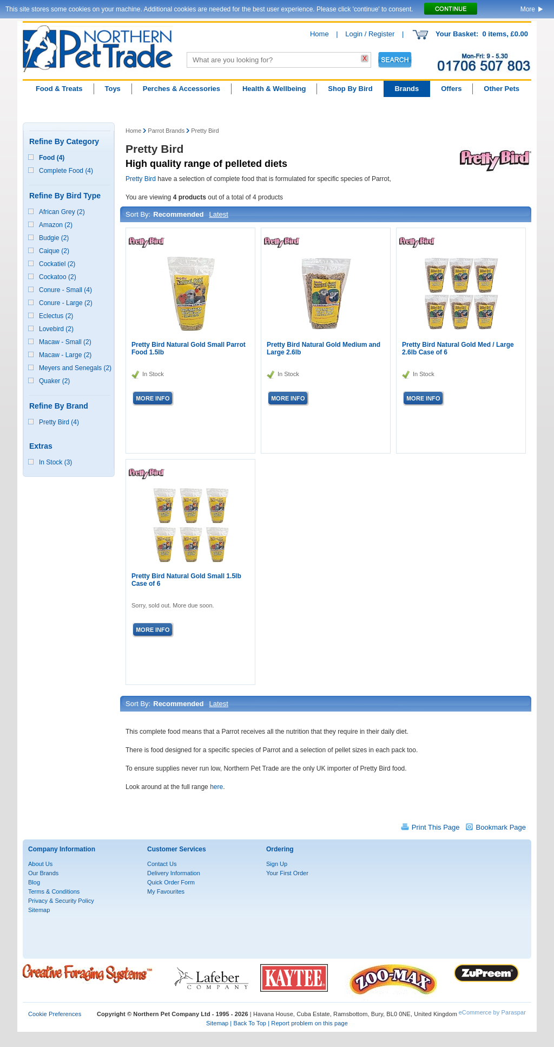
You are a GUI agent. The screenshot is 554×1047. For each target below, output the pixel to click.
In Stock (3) (55, 462)
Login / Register (369, 34)
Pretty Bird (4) (59, 422)
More (527, 9)
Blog (34, 882)
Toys (112, 89)
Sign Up (276, 864)
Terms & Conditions (54, 891)
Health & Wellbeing (274, 89)
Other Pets (501, 89)
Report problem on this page (309, 1023)
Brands (406, 89)
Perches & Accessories (181, 89)
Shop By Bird (350, 89)
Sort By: (138, 214)
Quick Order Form (171, 882)
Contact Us (161, 864)
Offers (451, 89)
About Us (40, 864)
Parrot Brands (166, 130)
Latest (218, 214)
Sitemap (39, 910)
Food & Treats (59, 89)
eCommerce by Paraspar (492, 1012)
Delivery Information (173, 873)
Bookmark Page (501, 827)
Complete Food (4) (66, 170)
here (216, 787)
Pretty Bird (205, 130)
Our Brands (43, 873)
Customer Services (176, 849)
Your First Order (287, 873)
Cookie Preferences (54, 1014)
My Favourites (165, 891)
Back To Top (249, 1023)
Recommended (178, 214)
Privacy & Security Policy (61, 900)
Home (319, 34)
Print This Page (436, 827)
